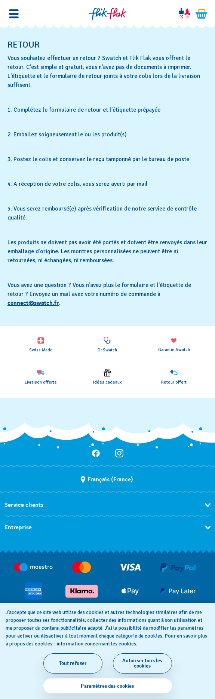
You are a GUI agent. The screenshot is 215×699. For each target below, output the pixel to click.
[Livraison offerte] (40, 377)
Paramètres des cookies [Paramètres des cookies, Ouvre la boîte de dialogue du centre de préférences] (107, 686)
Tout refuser (73, 663)
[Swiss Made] (40, 344)
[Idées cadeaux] (107, 377)
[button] (13, 13)
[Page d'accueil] (107, 14)
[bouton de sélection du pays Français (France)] (106, 479)
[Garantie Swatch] (173, 344)
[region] (107, 651)
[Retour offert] (173, 377)
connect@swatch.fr (33, 303)
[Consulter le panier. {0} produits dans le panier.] (202, 14)
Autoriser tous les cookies (142, 663)
